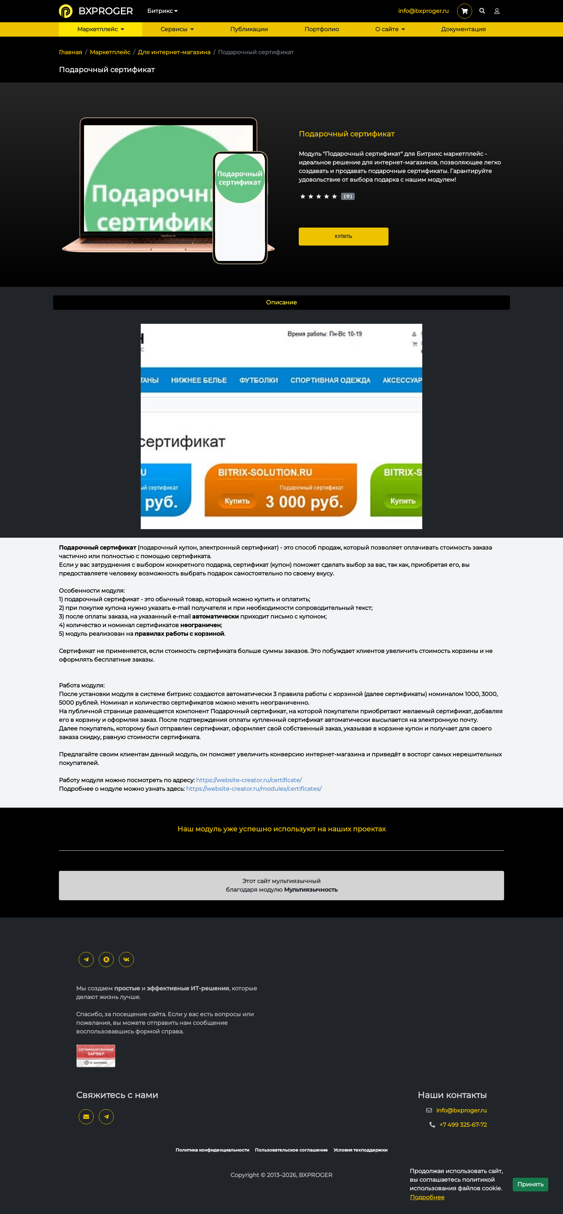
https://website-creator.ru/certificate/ (249, 780)
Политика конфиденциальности (212, 1150)
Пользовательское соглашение (291, 1150)
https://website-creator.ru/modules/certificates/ (253, 788)
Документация (463, 29)
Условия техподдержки (360, 1150)
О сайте (390, 29)
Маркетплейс (100, 29)
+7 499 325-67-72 (463, 1124)
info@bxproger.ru (423, 11)
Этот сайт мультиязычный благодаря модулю (282, 885)
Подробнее (427, 1197)
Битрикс (162, 11)
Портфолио (321, 29)
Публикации (249, 29)
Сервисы (177, 29)
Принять (530, 1184)
